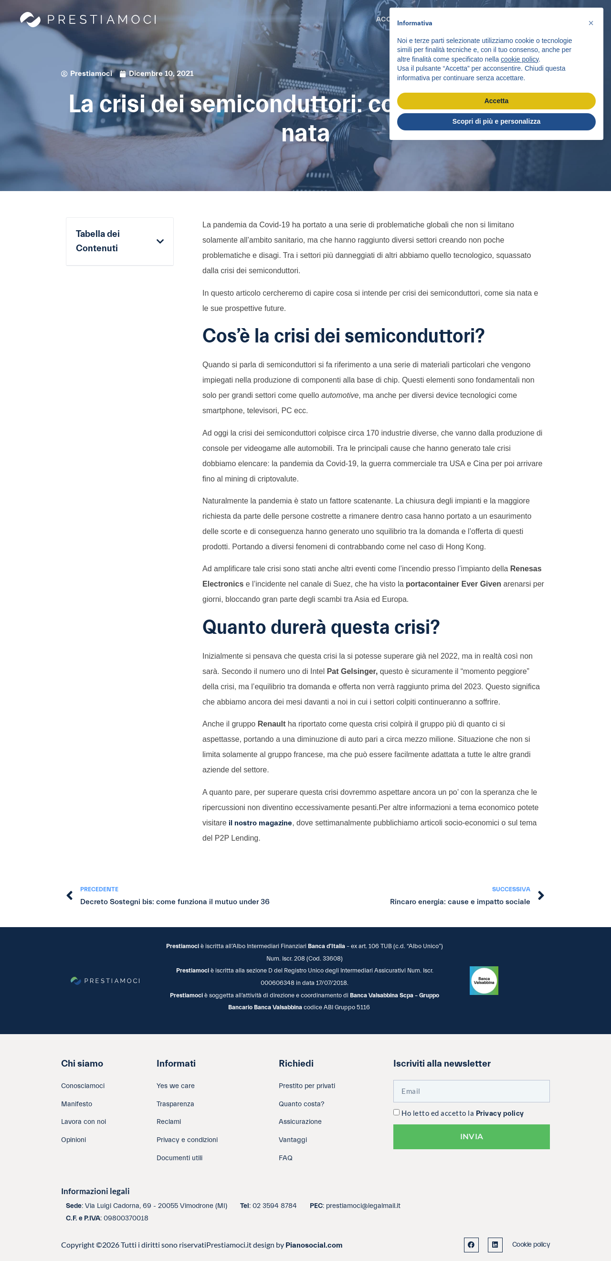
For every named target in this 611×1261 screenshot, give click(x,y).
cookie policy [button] (519, 59)
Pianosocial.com (314, 1245)
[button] (160, 241)
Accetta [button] (497, 101)
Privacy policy (500, 1114)
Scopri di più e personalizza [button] (496, 121)
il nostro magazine (260, 823)
